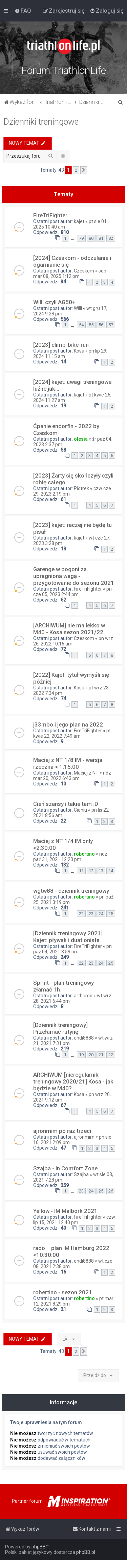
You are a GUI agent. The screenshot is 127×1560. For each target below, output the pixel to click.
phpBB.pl (85, 1552)
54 (81, 324)
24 (101, 913)
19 (81, 1054)
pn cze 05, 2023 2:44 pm (72, 591)
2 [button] (76, 170)
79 (81, 238)
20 (91, 1054)
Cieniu (80, 810)
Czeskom (84, 271)
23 (91, 913)
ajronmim (84, 1137)
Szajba (81, 1174)
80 (91, 238)
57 (110, 324)
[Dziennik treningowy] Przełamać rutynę (60, 1028)
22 (81, 913)
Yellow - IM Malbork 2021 (65, 1210)
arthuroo (83, 995)
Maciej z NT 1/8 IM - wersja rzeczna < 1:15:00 (67, 763)
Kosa (79, 351)
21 (101, 1054)
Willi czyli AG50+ (54, 302)
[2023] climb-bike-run (61, 344)
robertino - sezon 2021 (62, 1292)
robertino (84, 854)
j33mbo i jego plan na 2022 (68, 724)
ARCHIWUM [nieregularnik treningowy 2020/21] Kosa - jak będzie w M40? (73, 1081)
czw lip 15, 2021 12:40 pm (74, 1219)
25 (110, 913)
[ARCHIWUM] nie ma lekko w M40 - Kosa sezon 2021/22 (69, 629)
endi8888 (84, 1038)
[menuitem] (23, 10)
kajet (79, 221)
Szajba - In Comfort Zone (65, 1168)
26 (110, 1191)
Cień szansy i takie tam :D (65, 803)
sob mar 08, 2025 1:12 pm (69, 273)
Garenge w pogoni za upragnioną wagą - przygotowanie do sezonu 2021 (73, 576)
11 (81, 870)
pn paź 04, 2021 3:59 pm (72, 948)
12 (91, 870)
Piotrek (81, 488)
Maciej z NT (86, 773)
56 (101, 324)
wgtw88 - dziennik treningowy (71, 890)
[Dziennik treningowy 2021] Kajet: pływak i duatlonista (68, 936)
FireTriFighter (50, 215)
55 (91, 324)
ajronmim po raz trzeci (62, 1130)
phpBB (38, 1546)
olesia (81, 439)
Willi (78, 308)
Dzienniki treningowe (41, 122)
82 (110, 238)
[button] (83, 170)
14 (110, 870)
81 (101, 238)
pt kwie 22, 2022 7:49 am (72, 733)
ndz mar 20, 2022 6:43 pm (72, 775)
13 (101, 870)
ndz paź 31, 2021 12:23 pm (70, 856)
